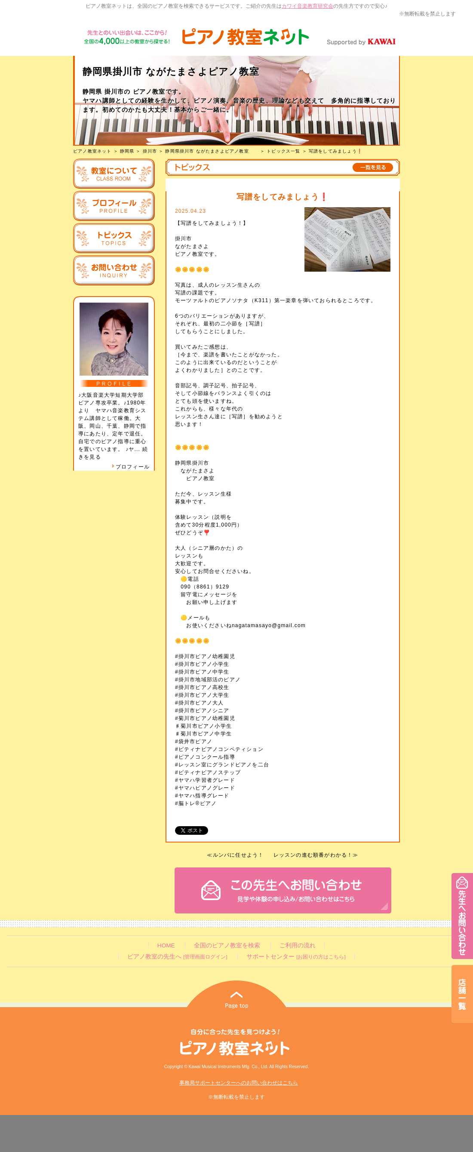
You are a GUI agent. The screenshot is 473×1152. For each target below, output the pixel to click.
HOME (166, 945)
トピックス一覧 (283, 151)
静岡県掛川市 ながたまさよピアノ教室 (211, 151)
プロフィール (131, 467)
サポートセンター (295, 956)
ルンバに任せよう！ (238, 855)
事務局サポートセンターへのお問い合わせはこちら (238, 1082)
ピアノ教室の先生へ (177, 956)
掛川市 (150, 151)
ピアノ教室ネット (92, 151)
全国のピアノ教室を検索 (227, 945)
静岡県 (127, 151)
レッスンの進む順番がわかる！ (313, 855)
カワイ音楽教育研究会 (307, 6)
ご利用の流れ (298, 945)
